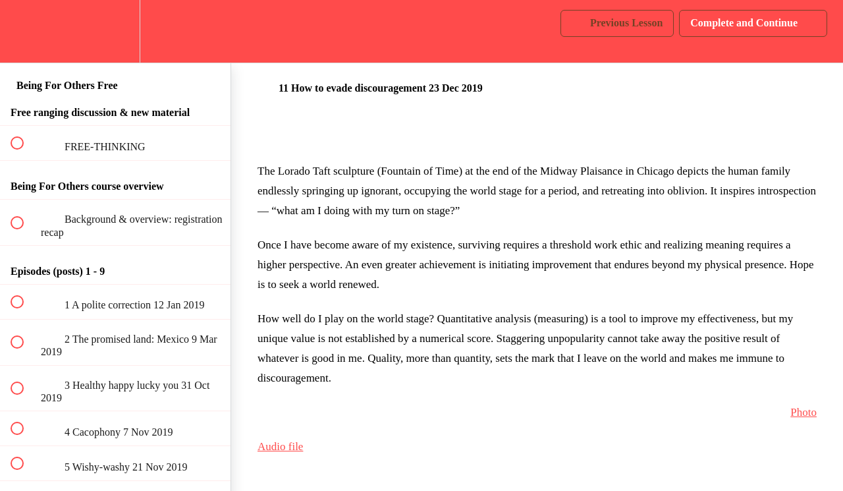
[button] (24, 31)
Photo (803, 412)
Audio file (280, 446)
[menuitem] (115, 31)
